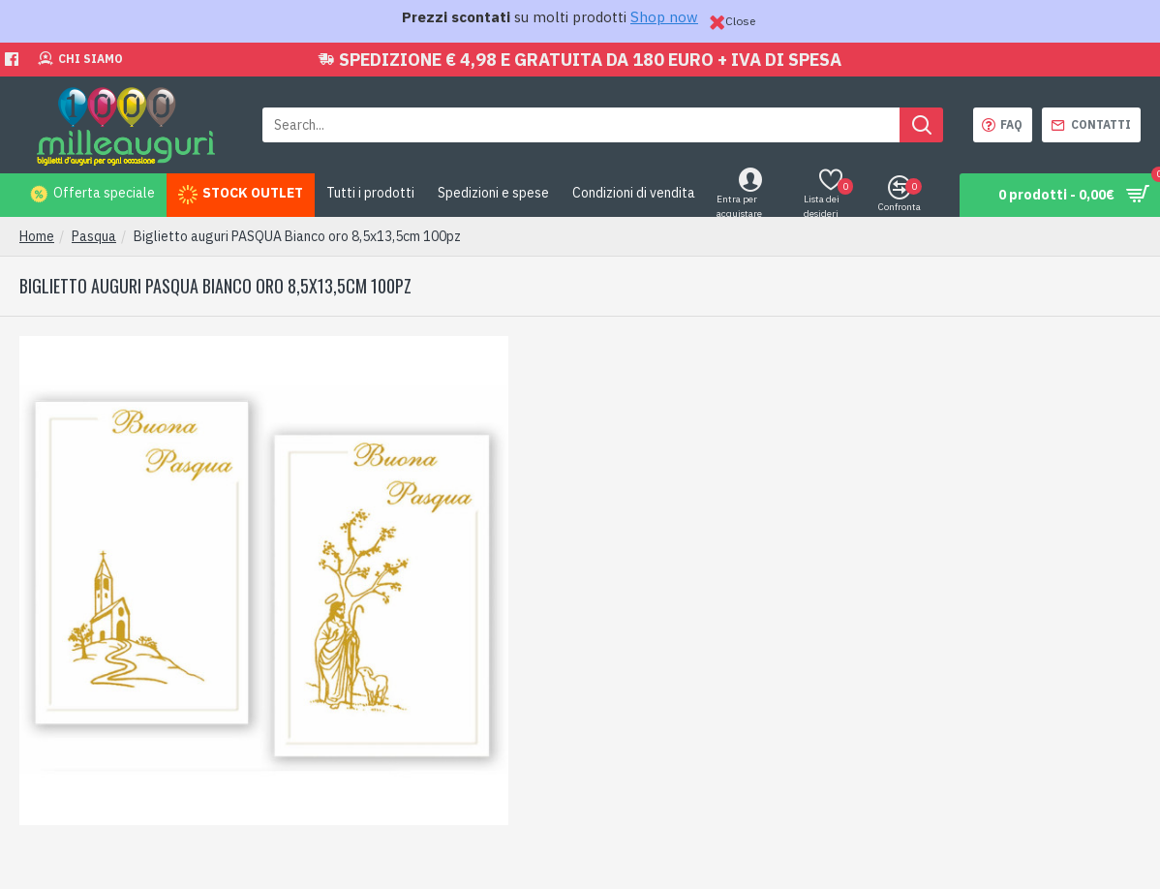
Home (36, 236)
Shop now (664, 17)
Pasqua (94, 236)
